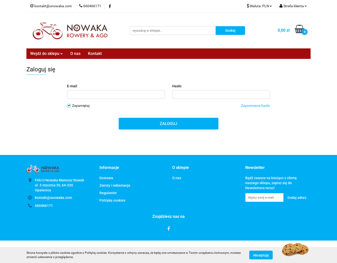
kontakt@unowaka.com (53, 198)
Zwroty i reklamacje (114, 185)
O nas (75, 53)
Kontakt (95, 53)
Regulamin (108, 193)
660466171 (44, 206)
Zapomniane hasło (255, 106)
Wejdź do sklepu (46, 53)
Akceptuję (261, 255)
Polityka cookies (112, 200)
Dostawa (106, 178)
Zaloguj (168, 123)
